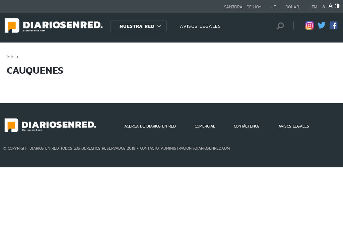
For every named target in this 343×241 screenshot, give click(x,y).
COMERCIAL (205, 126)
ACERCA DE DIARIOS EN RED (150, 126)
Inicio (12, 56)
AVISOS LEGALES (200, 26)
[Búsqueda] (278, 26)
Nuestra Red (137, 26)
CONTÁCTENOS (247, 126)
